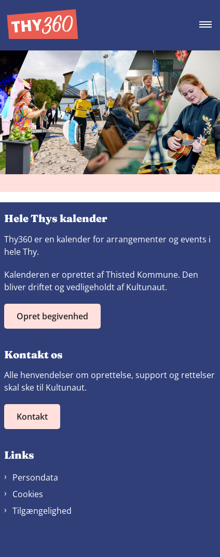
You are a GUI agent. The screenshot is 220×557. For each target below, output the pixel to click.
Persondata (35, 477)
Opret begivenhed (52, 316)
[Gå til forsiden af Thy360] (39, 25)
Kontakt (32, 416)
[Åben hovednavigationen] (209, 25)
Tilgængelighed (42, 510)
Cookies (27, 494)
